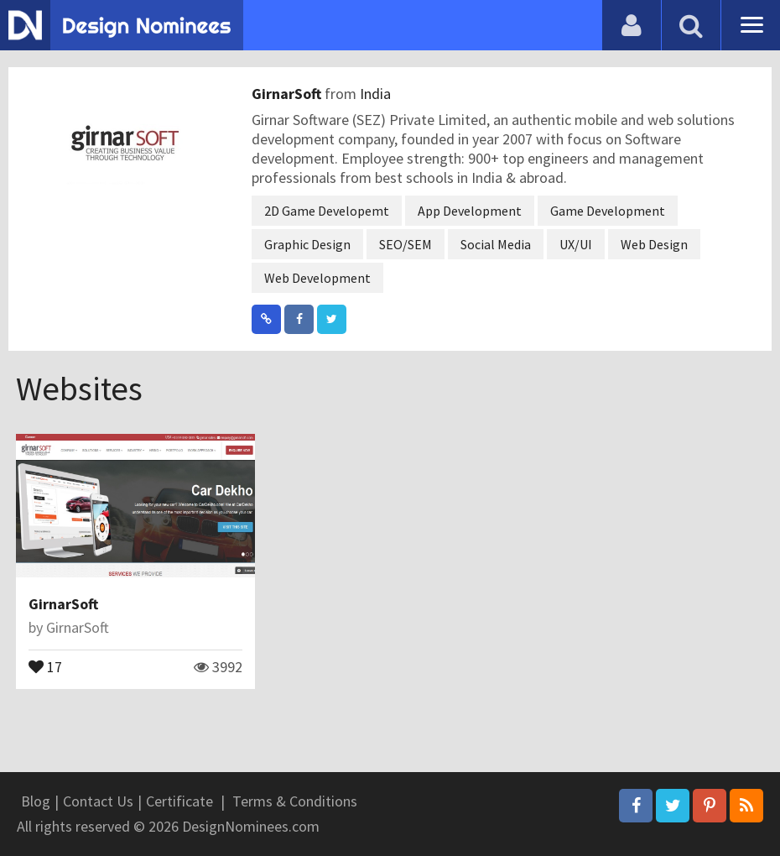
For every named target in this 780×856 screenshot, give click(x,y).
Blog (35, 801)
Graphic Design (307, 244)
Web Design (654, 244)
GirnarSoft (288, 93)
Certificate (179, 801)
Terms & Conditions (294, 801)
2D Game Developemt (326, 210)
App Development (470, 210)
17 (45, 665)
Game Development (607, 210)
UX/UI (575, 244)
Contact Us (98, 801)
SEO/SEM (405, 244)
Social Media (495, 244)
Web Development (317, 277)
